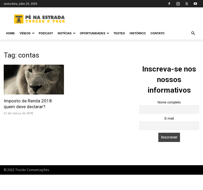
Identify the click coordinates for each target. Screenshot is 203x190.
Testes (119, 33)
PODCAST (46, 33)
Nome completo (169, 102)
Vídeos (27, 33)
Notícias (67, 33)
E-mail (169, 118)
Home (10, 33)
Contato (157, 33)
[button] (193, 33)
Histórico (138, 33)
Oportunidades (94, 33)
